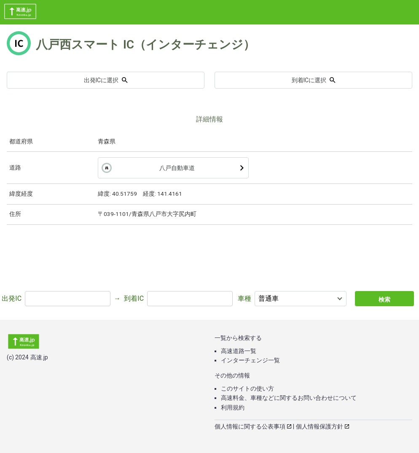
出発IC (11, 298)
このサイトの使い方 (247, 388)
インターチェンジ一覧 (250, 360)
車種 (244, 298)
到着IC (134, 298)
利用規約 (232, 407)
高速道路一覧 (238, 351)
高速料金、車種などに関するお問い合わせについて (289, 397)
